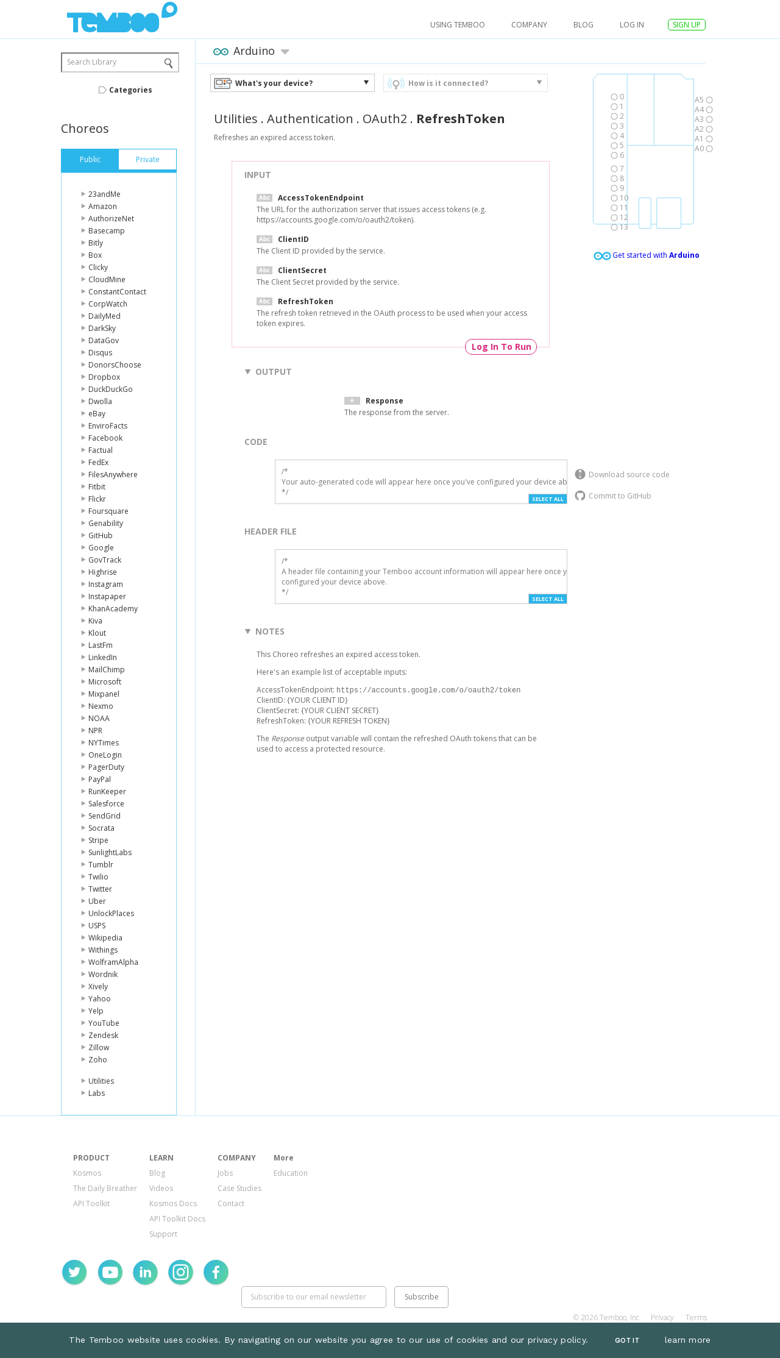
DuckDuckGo (110, 389)
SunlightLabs (110, 852)
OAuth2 (385, 118)
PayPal (99, 779)
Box (95, 255)
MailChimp (106, 669)
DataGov (103, 340)
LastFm (100, 645)
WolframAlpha (113, 962)
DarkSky (102, 328)
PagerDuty (106, 767)
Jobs (225, 1173)
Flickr (97, 499)
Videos (161, 1188)
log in (632, 25)
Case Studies (239, 1188)
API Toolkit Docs (177, 1219)
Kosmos (87, 1173)
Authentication (310, 118)
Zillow (98, 1047)
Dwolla (100, 401)
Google (101, 547)
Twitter (100, 889)
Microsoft (104, 682)
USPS (96, 925)
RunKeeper (107, 791)
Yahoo (99, 999)
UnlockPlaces (111, 913)
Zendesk (103, 1035)
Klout (97, 633)
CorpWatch (107, 304)
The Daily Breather (105, 1188)
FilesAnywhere (113, 474)
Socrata (101, 828)
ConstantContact (117, 291)
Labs (96, 1093)
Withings (103, 950)
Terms (696, 1317)
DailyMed (104, 316)
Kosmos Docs (173, 1203)
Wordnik (103, 974)
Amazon (102, 206)
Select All (548, 499)
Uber (97, 901)
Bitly (95, 243)
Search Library (91, 62)
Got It (627, 1341)
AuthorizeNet (111, 218)
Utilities (101, 1081)
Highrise (102, 572)
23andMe (104, 194)
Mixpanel (103, 694)
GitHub (100, 535)
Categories (130, 90)
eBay (96, 413)
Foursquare (108, 511)
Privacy (662, 1317)
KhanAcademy (113, 608)
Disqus (100, 352)
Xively (98, 986)
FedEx (98, 462)
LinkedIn (102, 657)
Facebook (105, 438)
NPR (95, 730)
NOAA (99, 718)
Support (163, 1234)
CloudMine (107, 279)
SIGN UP (687, 25)
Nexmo (100, 706)
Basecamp (106, 231)
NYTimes (103, 743)
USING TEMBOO (457, 25)
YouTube (103, 1023)
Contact (231, 1203)
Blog (583, 25)
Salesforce (106, 803)
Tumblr (100, 864)
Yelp (96, 1011)
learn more (688, 1340)
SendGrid (104, 816)
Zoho (97, 1059)
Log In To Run (501, 346)
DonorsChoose (114, 365)
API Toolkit (91, 1203)
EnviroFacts (107, 426)
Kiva (95, 621)
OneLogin (105, 755)
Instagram (105, 584)
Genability (105, 523)
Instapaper (107, 596)
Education (291, 1173)
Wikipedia (105, 938)
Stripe (98, 840)
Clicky (98, 267)
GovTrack (104, 560)
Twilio (98, 877)
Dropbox (104, 377)
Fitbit (96, 487)
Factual (100, 450)
